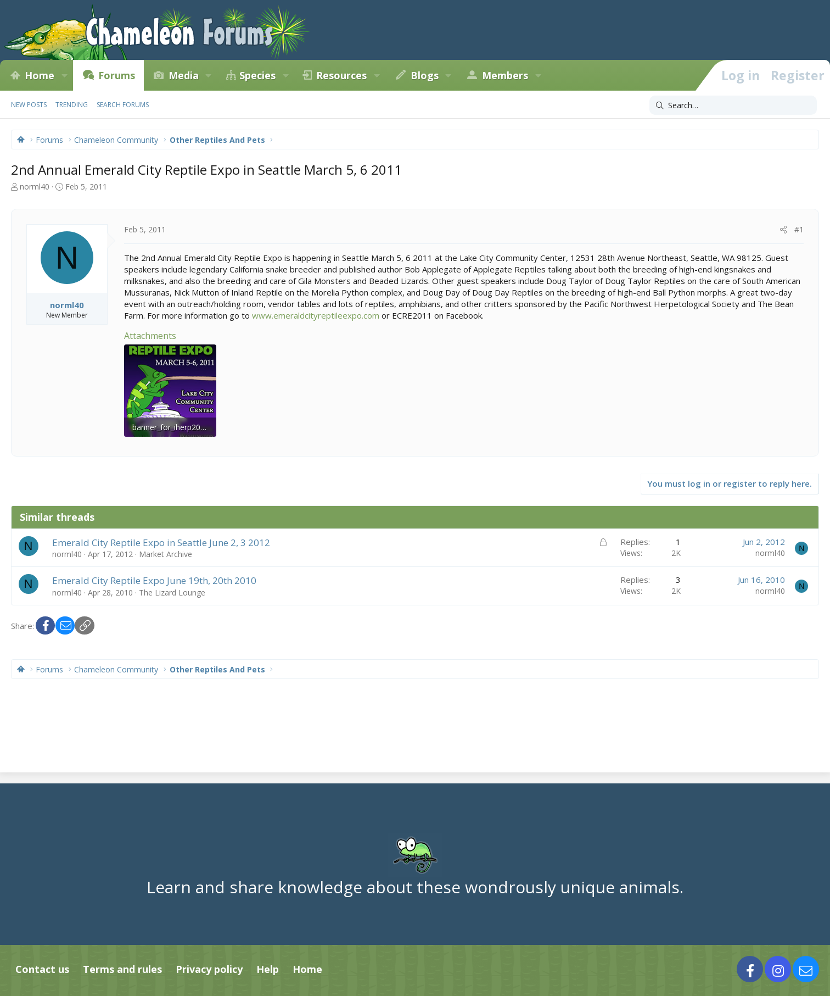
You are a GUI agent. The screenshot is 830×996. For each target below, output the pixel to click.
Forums (116, 75)
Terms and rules (122, 969)
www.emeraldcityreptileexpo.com (315, 315)
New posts (29, 104)
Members (505, 75)
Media (184, 75)
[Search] (733, 105)
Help (267, 969)
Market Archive (165, 554)
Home (39, 75)
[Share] (783, 229)
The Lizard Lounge (172, 592)
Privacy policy (209, 969)
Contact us (42, 969)
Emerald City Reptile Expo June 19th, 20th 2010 (154, 580)
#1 (799, 229)
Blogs (425, 75)
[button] (64, 75)
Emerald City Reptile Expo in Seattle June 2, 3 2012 (161, 542)
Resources (341, 75)
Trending (71, 104)
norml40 (34, 186)
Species (257, 75)
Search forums (123, 104)
